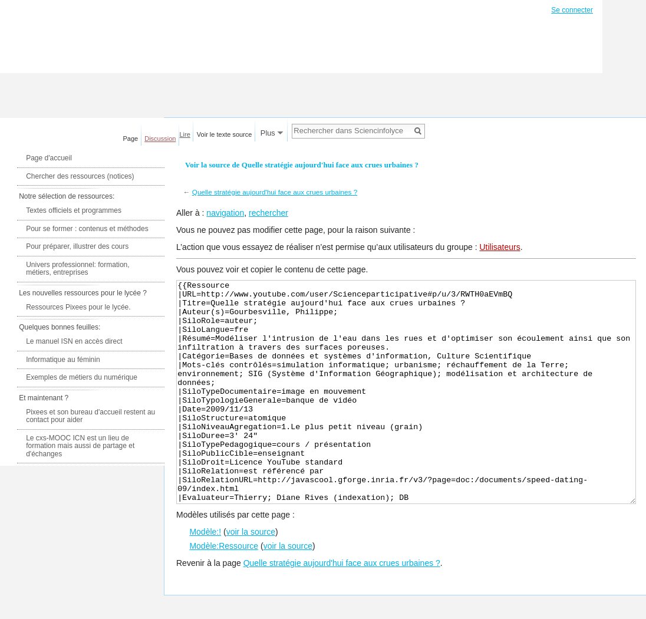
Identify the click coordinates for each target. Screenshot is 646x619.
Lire (185, 134)
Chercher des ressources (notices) (80, 176)
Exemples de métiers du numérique (81, 377)
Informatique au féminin (63, 359)
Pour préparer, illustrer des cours (77, 246)
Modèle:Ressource (223, 590)
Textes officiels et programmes (73, 210)
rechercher (268, 213)
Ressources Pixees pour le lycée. (78, 307)
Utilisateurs (499, 247)
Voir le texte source (224, 134)
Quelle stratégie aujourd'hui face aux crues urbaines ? (275, 192)
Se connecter (572, 10)
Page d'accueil (49, 158)
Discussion (160, 138)
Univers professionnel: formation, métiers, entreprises (77, 269)
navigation (225, 213)
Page (131, 138)
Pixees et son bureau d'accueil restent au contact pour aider (90, 416)
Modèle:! (205, 576)
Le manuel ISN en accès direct (74, 341)
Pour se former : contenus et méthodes (87, 229)
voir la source (250, 576)
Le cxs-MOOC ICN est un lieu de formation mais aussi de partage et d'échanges (80, 446)
